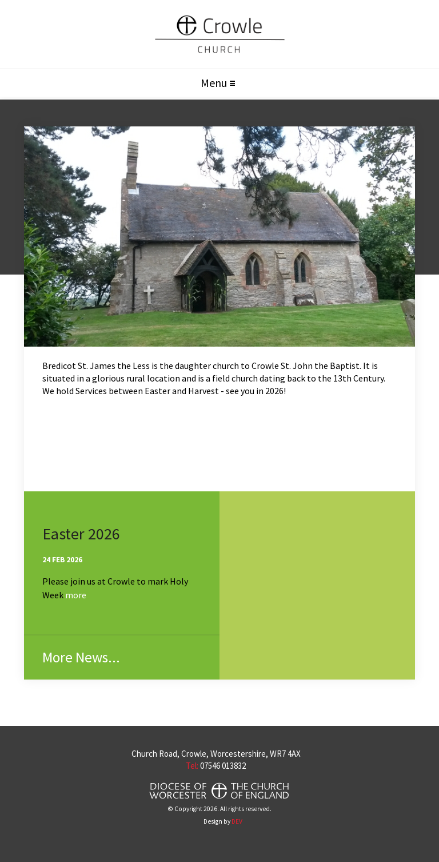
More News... (81, 657)
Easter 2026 (81, 533)
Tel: (192, 765)
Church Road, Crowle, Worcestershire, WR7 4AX (216, 753)
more (75, 595)
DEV (237, 821)
